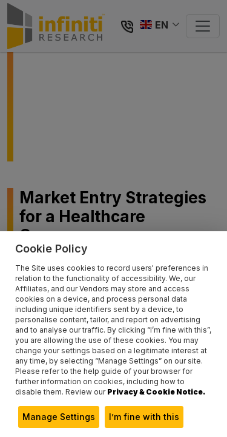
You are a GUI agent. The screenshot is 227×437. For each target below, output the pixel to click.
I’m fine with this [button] (144, 417)
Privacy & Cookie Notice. (156, 391)
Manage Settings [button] (58, 417)
